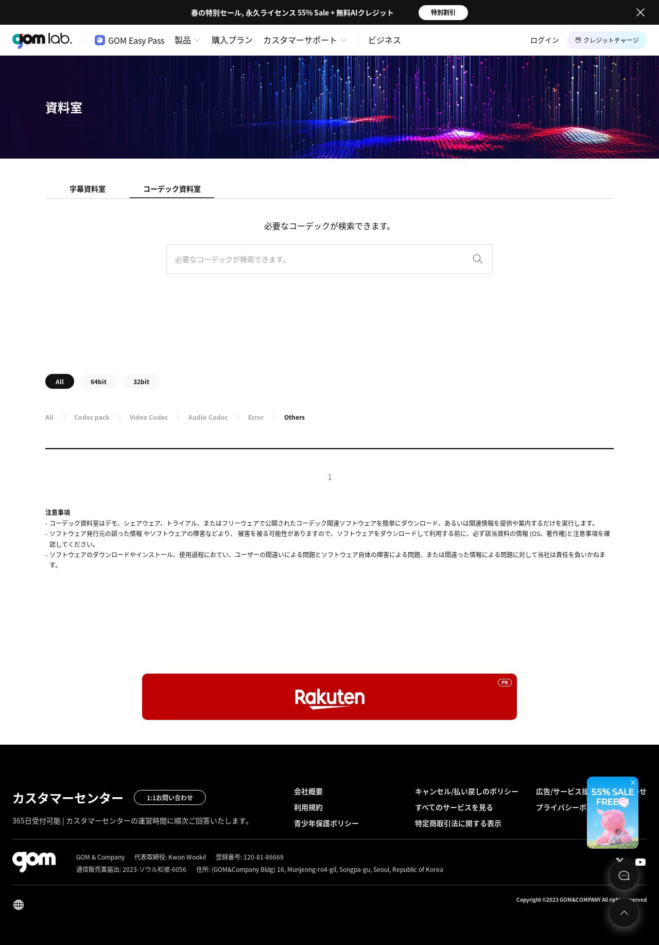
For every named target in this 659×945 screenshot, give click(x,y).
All (60, 381)
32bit (141, 381)
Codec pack (91, 417)
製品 (183, 39)
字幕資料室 (88, 188)
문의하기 (624, 875)
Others (294, 417)
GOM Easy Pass (129, 40)
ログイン (544, 40)
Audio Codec (208, 417)
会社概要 (308, 791)
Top (624, 912)
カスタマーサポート (300, 39)
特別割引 (443, 12)
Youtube (640, 862)
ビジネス (384, 39)
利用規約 (308, 807)
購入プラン (232, 39)
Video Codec (149, 417)
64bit (99, 381)
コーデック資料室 (172, 188)
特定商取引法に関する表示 (458, 823)
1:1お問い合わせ (170, 797)
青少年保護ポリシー (326, 823)
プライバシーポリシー (572, 807)
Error (256, 417)
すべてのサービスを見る (454, 807)
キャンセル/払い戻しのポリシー (466, 791)
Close (640, 12)
